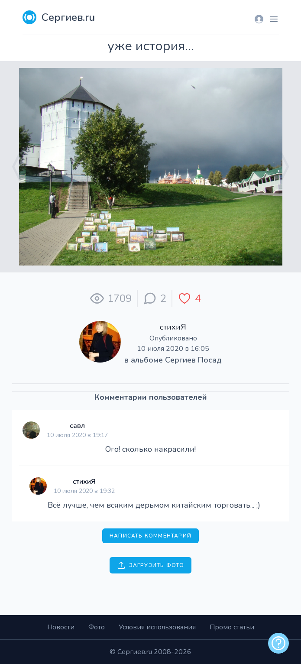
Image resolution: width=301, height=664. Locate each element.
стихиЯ (173, 327)
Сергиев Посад (193, 360)
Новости (60, 627)
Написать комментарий (150, 535)
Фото (96, 627)
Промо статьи (232, 627)
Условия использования (157, 627)
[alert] (278, 643)
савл (77, 426)
